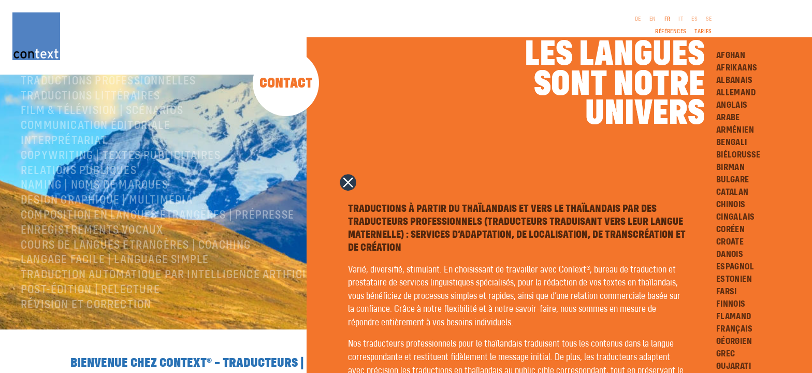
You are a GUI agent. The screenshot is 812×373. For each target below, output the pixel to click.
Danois (729, 254)
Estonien (734, 279)
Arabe (728, 117)
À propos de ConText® (81, 93)
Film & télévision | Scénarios (102, 138)
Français (734, 329)
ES (694, 19)
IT (680, 19)
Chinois (731, 204)
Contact (286, 83)
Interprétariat (64, 168)
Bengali (731, 142)
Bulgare (732, 179)
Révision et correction (86, 332)
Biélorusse (738, 155)
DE (638, 19)
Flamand (733, 316)
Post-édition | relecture (90, 317)
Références (670, 31)
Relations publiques (79, 198)
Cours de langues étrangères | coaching (136, 272)
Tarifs (703, 31)
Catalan (732, 192)
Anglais (732, 105)
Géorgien (734, 341)
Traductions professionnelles (108, 108)
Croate (730, 242)
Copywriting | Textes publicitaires (121, 183)
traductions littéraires (91, 123)
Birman (730, 167)
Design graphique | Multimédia (107, 227)
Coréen (730, 229)
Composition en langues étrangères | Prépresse (157, 242)
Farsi (726, 291)
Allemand (736, 92)
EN (652, 19)
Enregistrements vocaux (92, 257)
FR (667, 19)
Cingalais (735, 217)
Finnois (731, 304)
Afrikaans (737, 68)
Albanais (734, 80)
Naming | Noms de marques (94, 212)
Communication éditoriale (95, 153)
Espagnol (735, 266)
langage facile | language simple (115, 287)
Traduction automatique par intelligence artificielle (175, 302)
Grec (725, 353)
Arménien (735, 130)
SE (709, 19)
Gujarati (733, 366)
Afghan (730, 55)
